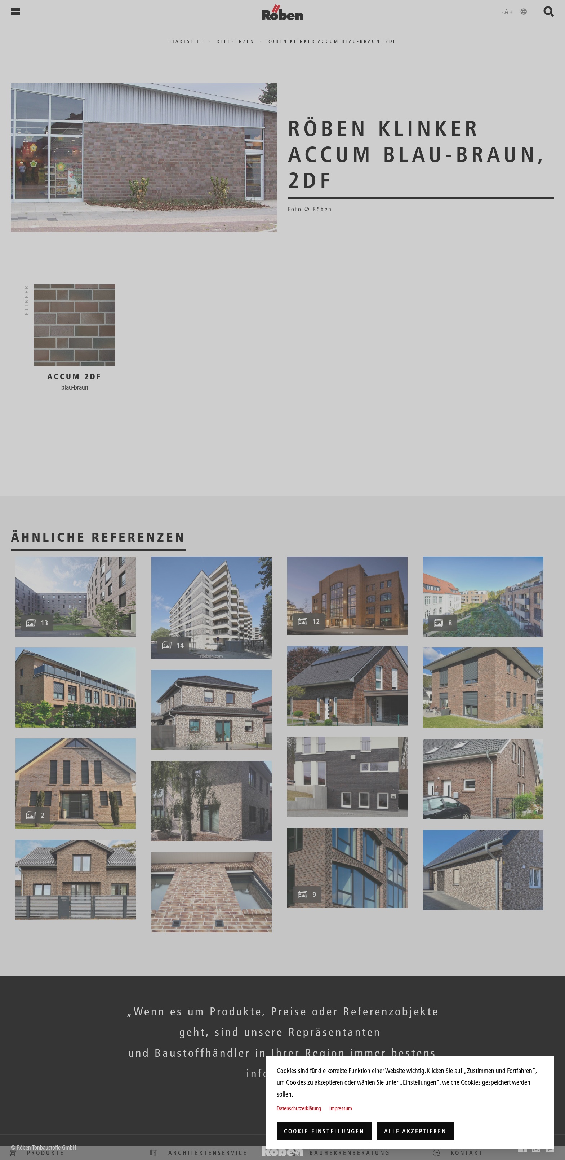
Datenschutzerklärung (299, 1108)
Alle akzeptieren (415, 1131)
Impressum (340, 1108)
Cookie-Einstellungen (324, 1131)
